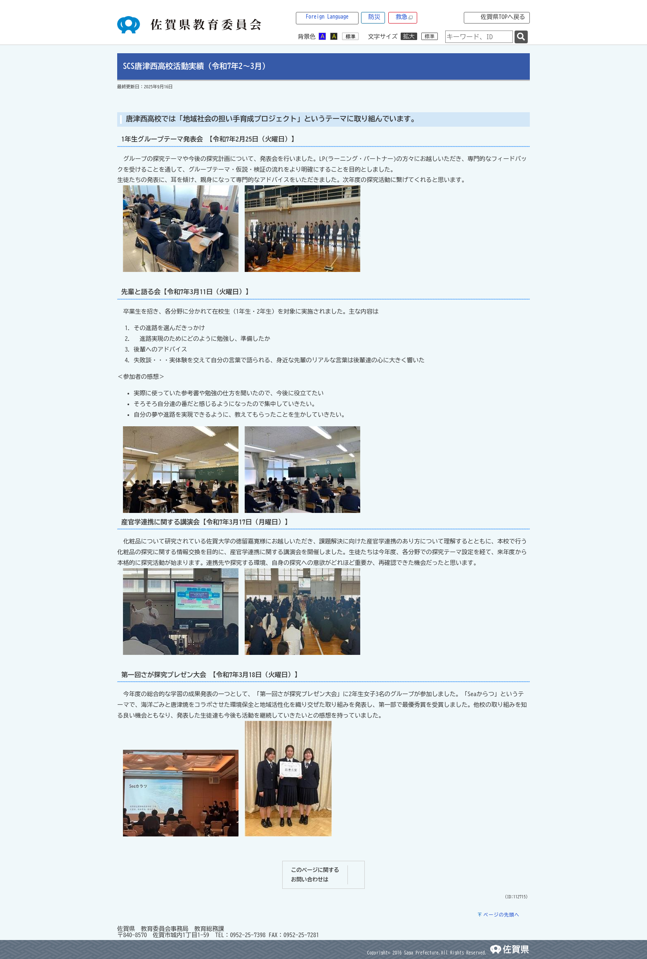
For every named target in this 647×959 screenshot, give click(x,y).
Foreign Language (327, 16)
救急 (404, 17)
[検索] (521, 37)
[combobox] (479, 37)
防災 (374, 17)
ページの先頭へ (501, 914)
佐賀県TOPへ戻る (503, 17)
